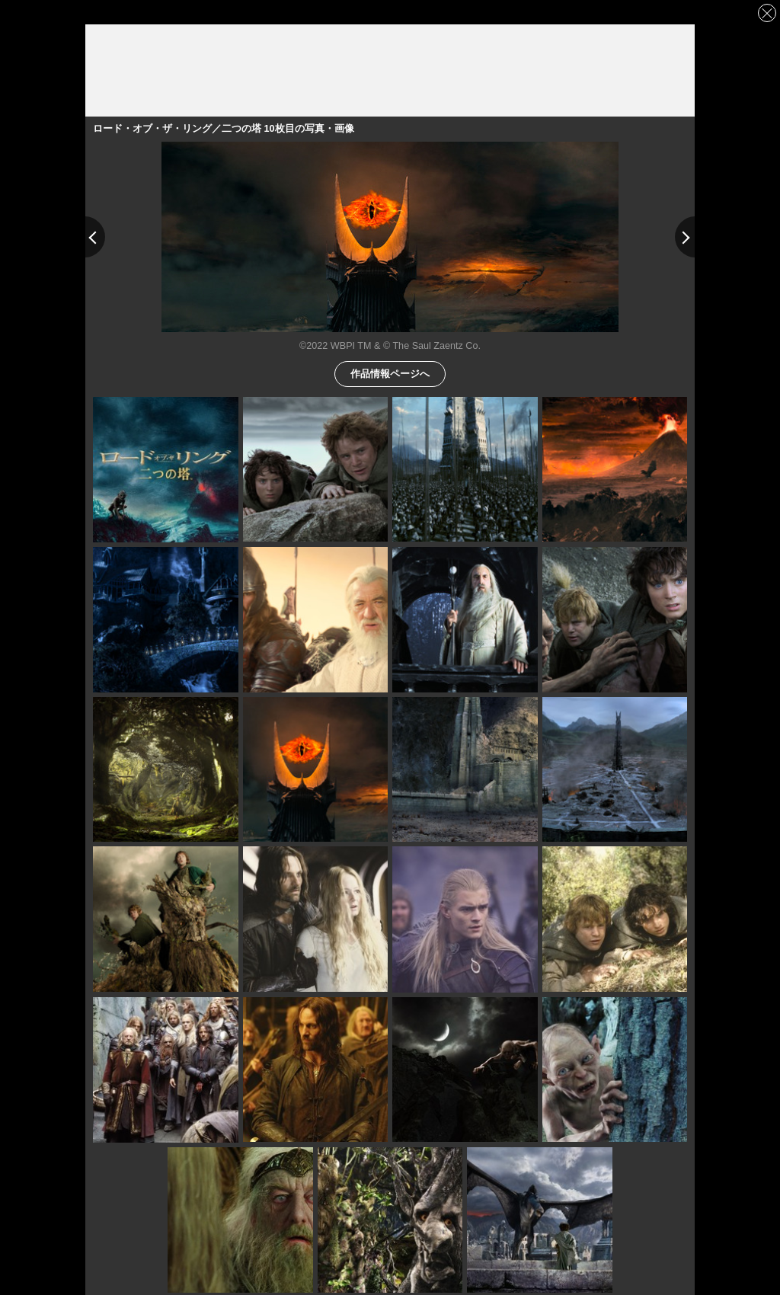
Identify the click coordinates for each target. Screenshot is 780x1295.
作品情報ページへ (390, 373)
